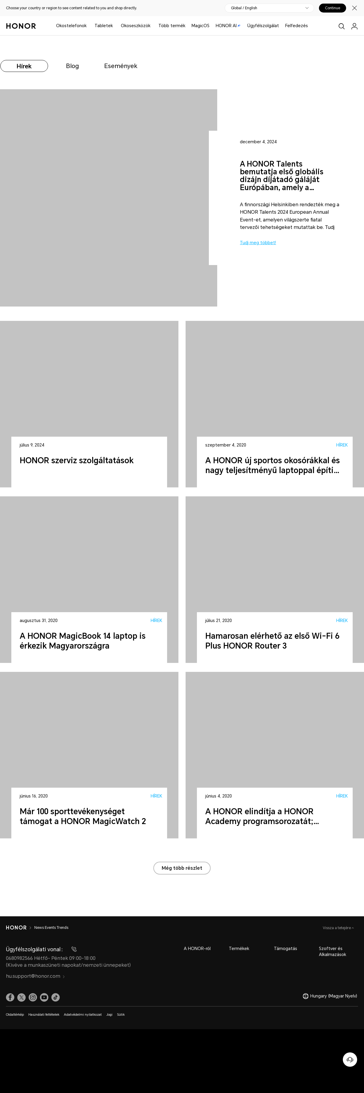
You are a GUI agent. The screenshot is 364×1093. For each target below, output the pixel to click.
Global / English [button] (244, 8)
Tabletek (104, 25)
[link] (10, 997)
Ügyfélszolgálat (263, 25)
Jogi (109, 1015)
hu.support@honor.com (35, 976)
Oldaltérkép (15, 1015)
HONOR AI (228, 25)
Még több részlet (182, 868)
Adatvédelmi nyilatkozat (83, 1015)
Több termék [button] (171, 25)
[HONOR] (16, 927)
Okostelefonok (71, 25)
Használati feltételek (43, 1015)
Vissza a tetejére (337, 928)
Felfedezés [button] (296, 25)
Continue (332, 8)
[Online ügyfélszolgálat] (350, 1059)
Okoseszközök (135, 25)
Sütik (121, 1015)
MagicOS (200, 25)
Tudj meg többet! (258, 243)
